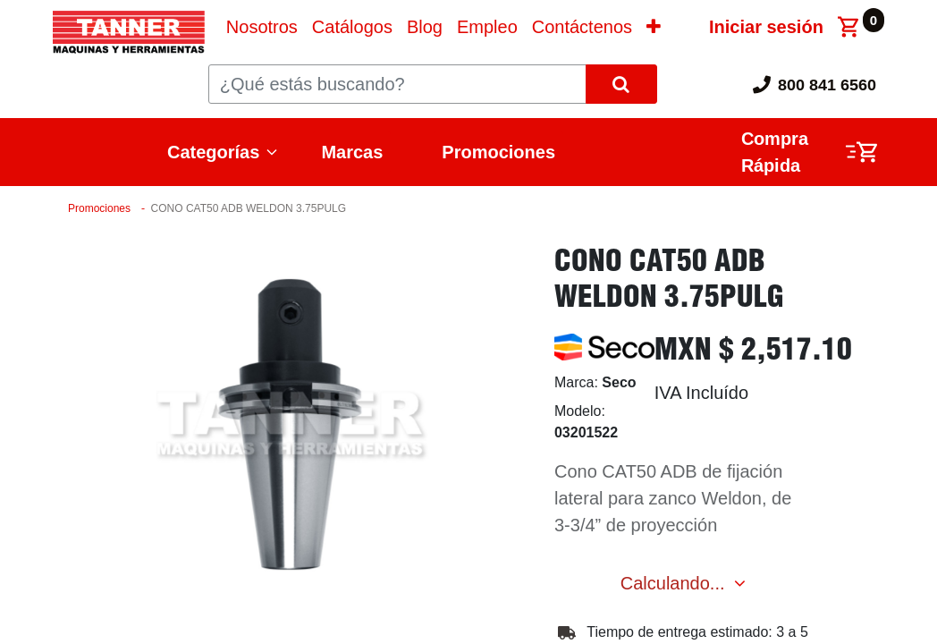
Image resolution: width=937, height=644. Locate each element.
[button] (653, 26)
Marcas (352, 152)
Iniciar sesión (766, 27)
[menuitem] (262, 26)
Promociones (498, 152)
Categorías (213, 152)
